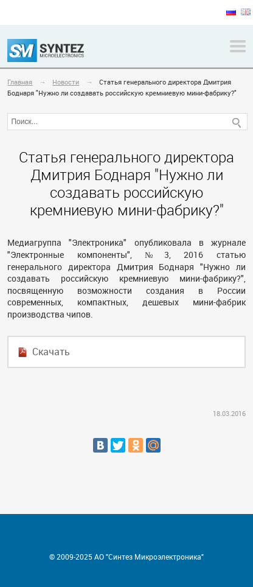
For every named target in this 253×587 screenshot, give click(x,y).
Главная (19, 81)
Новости (65, 81)
